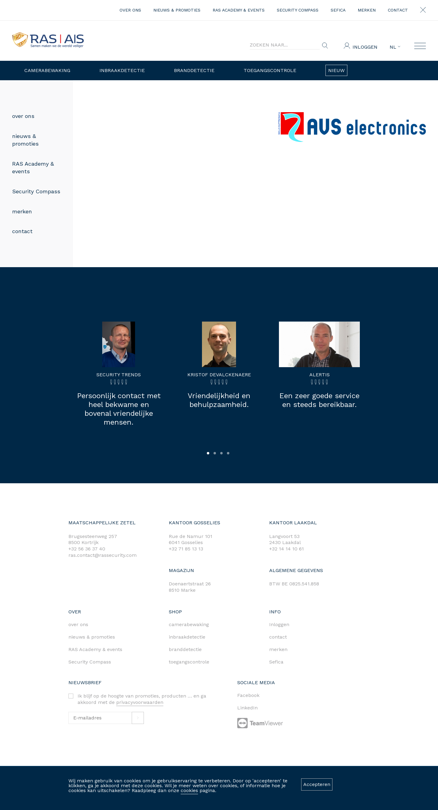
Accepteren (316, 784)
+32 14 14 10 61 (286, 549)
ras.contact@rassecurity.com (102, 555)
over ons (130, 10)
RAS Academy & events (239, 10)
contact (398, 10)
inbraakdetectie (187, 637)
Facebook (248, 695)
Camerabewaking (47, 70)
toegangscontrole (189, 662)
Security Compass (297, 10)
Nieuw (336, 70)
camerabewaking (189, 624)
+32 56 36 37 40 (86, 549)
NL (395, 47)
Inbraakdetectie (122, 70)
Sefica (338, 10)
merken (367, 10)
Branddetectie (194, 70)
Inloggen (365, 47)
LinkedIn (247, 708)
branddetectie (185, 649)
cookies (189, 790)
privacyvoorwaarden (139, 702)
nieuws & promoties (176, 10)
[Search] (285, 45)
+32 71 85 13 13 (186, 549)
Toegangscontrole (270, 70)
